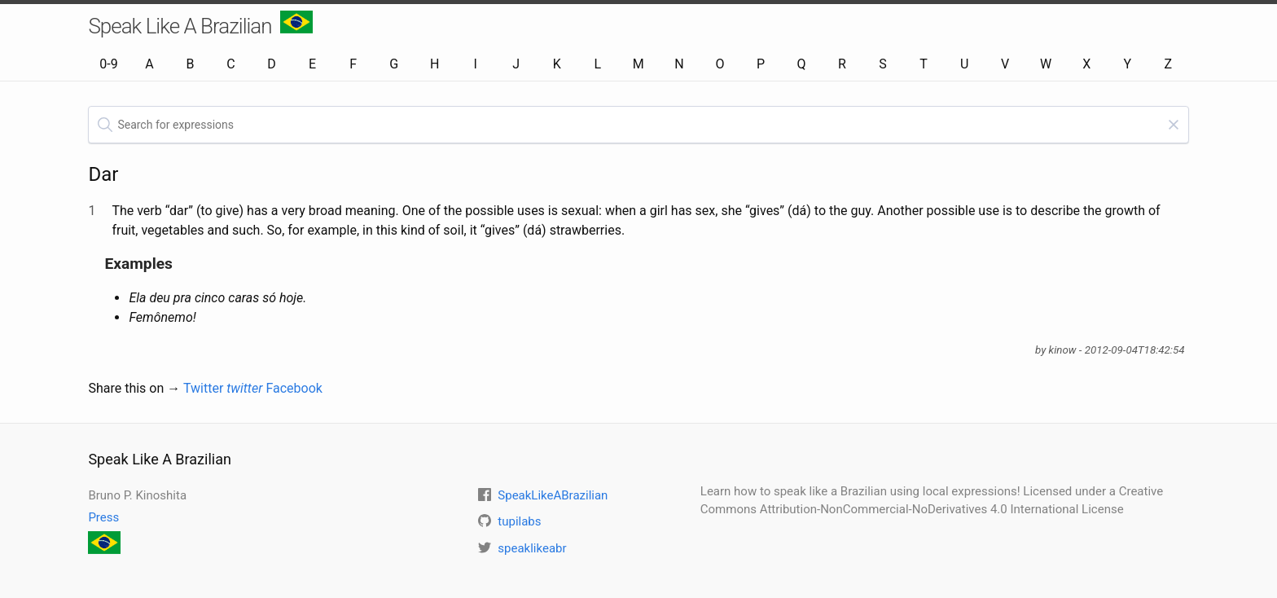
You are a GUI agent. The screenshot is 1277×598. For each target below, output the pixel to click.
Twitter (223, 388)
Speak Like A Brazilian (200, 24)
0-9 (108, 64)
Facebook (293, 388)
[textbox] (638, 124)
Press (103, 517)
